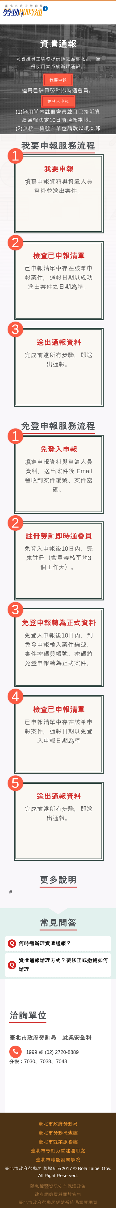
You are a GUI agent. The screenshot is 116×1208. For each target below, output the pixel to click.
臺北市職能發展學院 (58, 1159)
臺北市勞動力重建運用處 (58, 1150)
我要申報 (58, 79)
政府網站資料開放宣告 (58, 1194)
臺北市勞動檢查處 (58, 1132)
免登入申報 (58, 101)
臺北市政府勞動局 (58, 1123)
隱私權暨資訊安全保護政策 (58, 1186)
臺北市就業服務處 (58, 1141)
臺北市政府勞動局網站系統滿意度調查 (58, 1202)
